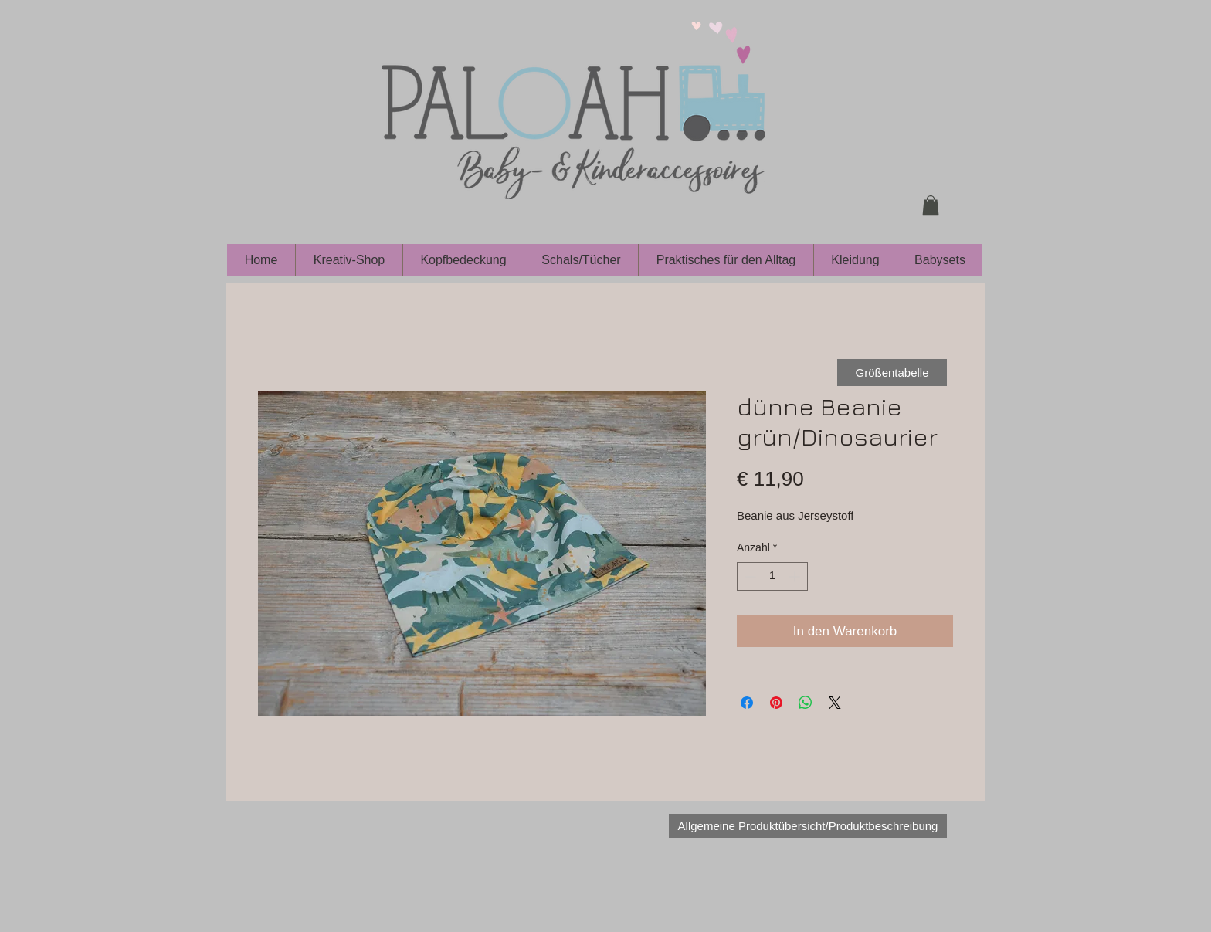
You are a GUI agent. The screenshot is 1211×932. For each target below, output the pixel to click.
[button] (930, 205)
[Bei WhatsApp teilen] (805, 702)
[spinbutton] (772, 576)
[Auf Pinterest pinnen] (776, 702)
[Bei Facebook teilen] (747, 702)
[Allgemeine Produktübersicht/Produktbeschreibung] (808, 826)
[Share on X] (835, 702)
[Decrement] (748, 576)
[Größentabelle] (892, 372)
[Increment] (796, 576)
